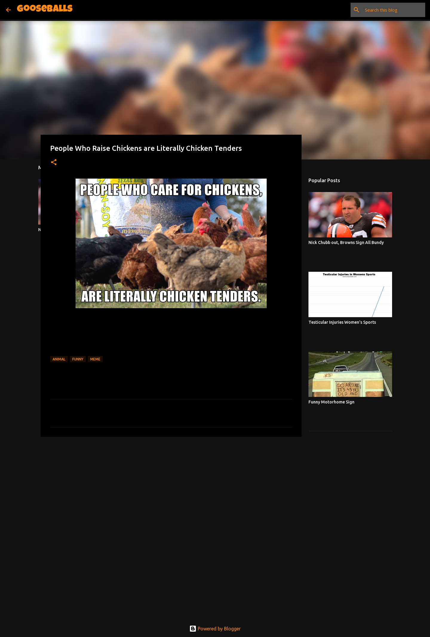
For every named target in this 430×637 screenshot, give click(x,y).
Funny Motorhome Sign (331, 402)
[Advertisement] (171, 487)
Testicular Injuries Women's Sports (342, 322)
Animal (59, 359)
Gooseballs (45, 10)
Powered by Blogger (215, 628)
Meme (95, 359)
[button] (53, 163)
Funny (77, 359)
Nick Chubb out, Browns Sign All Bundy (346, 242)
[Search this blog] (394, 10)
